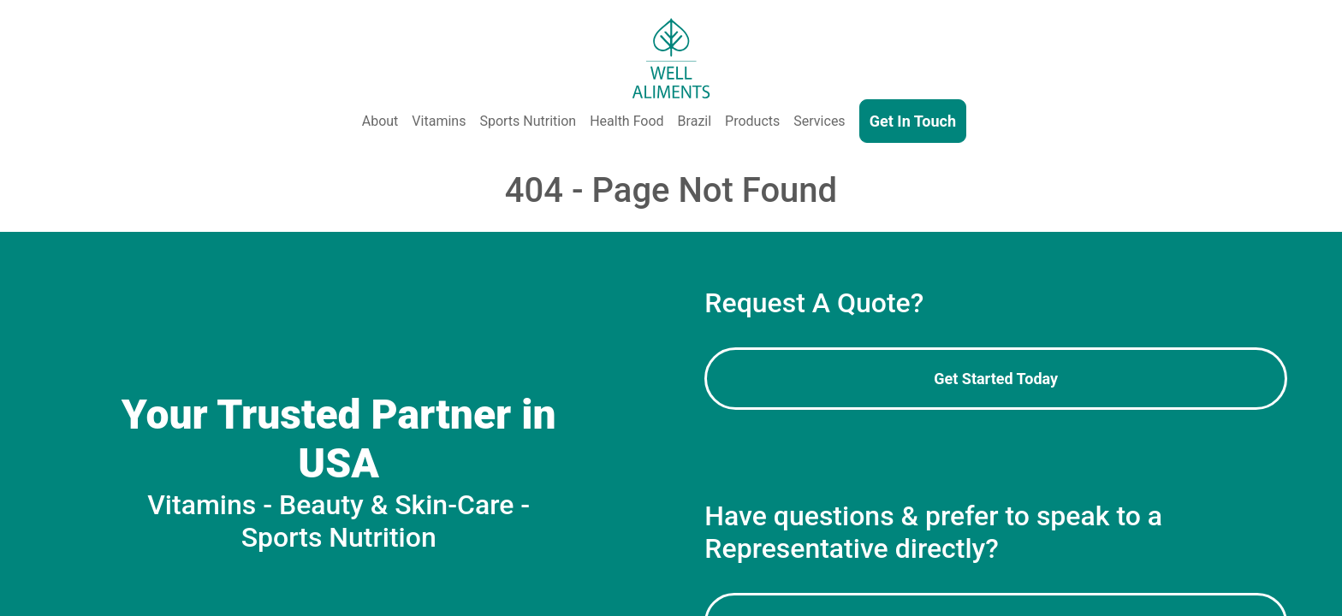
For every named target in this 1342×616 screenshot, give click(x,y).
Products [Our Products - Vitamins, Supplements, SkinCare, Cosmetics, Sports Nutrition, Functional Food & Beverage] (752, 121)
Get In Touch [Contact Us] (913, 121)
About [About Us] (380, 121)
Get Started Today (996, 379)
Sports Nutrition (527, 121)
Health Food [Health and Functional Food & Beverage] (626, 121)
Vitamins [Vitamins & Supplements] (439, 121)
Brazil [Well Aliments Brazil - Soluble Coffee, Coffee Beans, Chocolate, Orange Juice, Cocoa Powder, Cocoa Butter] (695, 121)
